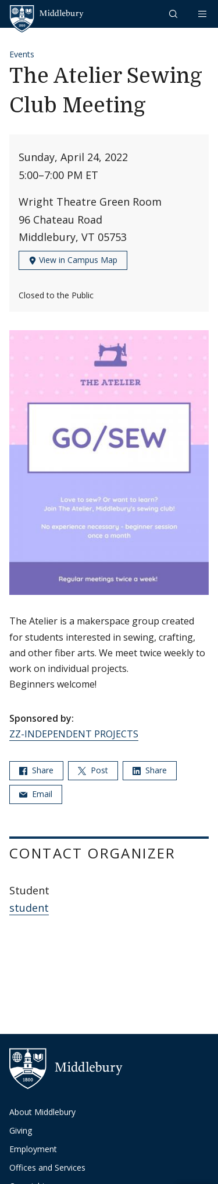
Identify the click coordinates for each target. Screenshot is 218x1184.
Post (93, 770)
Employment (33, 1148)
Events (21, 54)
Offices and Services (47, 1167)
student (29, 908)
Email (35, 793)
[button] (174, 13)
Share (36, 770)
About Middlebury (42, 1111)
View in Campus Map (72, 259)
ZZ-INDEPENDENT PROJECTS (73, 734)
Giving (20, 1130)
